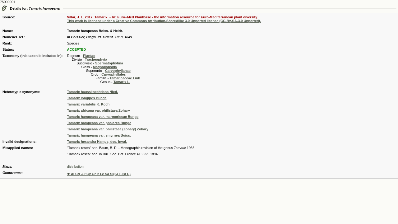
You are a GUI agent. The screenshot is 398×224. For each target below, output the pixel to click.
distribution (75, 166)
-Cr (99, 174)
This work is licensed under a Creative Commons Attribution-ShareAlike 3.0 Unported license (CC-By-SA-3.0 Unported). (164, 21)
